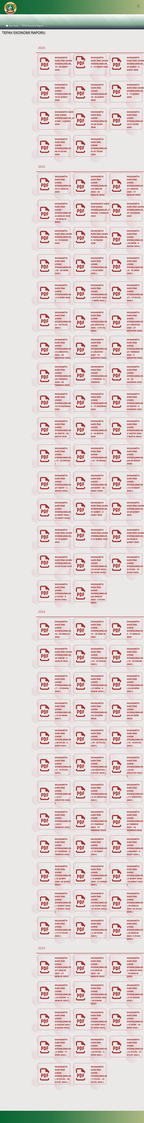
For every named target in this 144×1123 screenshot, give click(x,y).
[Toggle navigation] (138, 6)
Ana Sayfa (12, 25)
